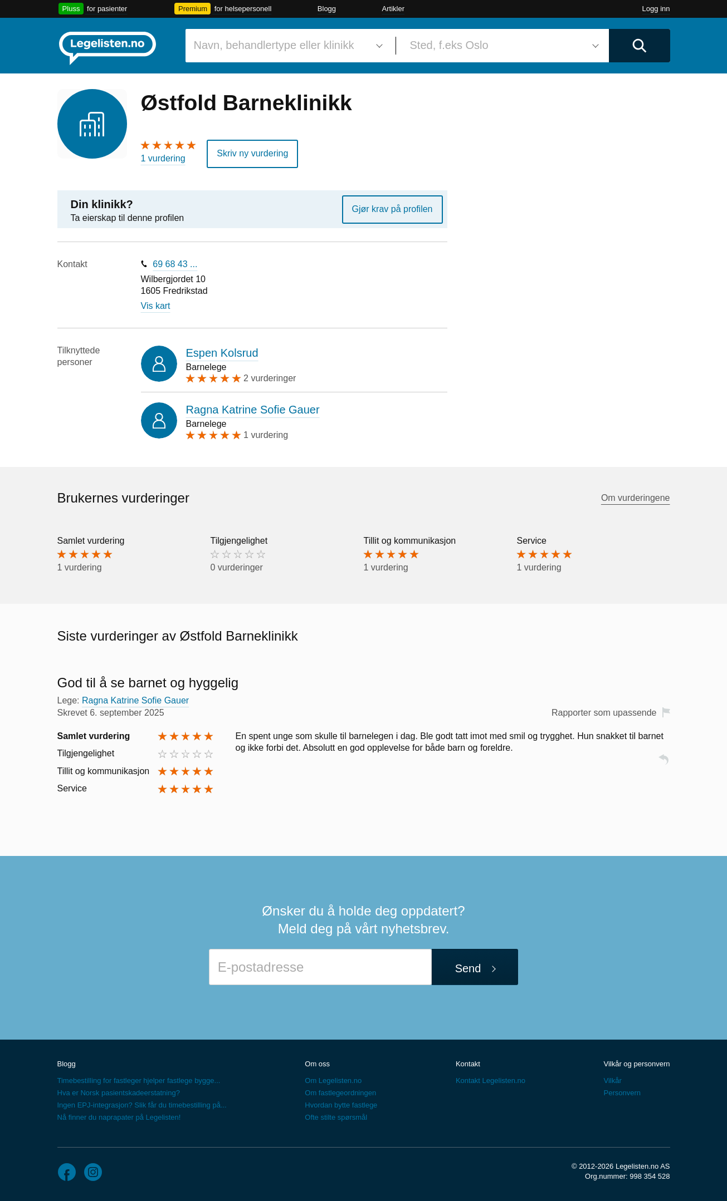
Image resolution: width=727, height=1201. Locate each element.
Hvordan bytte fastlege (341, 1105)
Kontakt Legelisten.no (490, 1080)
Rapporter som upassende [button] (604, 712)
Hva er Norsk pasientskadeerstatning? (118, 1093)
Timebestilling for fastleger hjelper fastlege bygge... (139, 1080)
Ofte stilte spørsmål (336, 1117)
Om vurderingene (635, 498)
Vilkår (612, 1080)
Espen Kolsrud (222, 353)
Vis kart (155, 306)
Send (468, 968)
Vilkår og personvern (636, 1064)
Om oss (317, 1064)
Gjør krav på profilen (392, 209)
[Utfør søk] (639, 45)
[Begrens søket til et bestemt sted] (502, 45)
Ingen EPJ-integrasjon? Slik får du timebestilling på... (142, 1105)
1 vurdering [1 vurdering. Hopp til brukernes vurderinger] (163, 158)
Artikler (393, 8)
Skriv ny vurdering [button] (252, 153)
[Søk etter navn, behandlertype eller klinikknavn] (286, 45)
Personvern (621, 1093)
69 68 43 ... (175, 264)
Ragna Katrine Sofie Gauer (253, 409)
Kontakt (468, 1064)
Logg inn (656, 8)
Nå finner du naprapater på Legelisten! (119, 1117)
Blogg (327, 8)
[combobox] (286, 45)
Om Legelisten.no (333, 1080)
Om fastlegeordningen (340, 1093)
